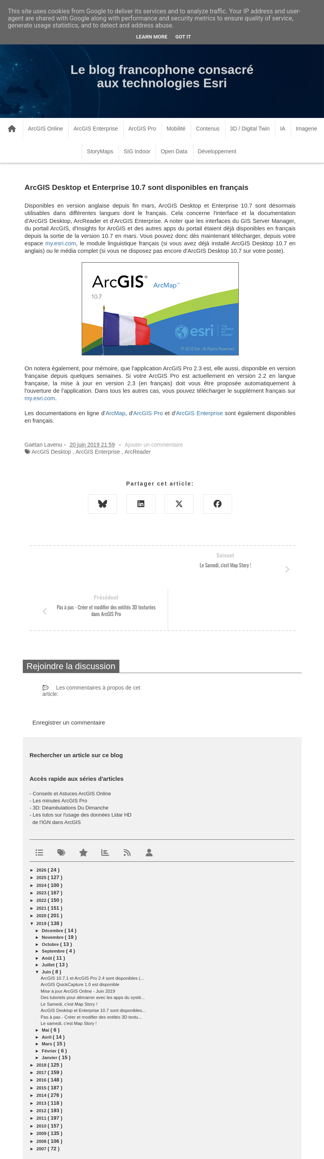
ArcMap (116, 413)
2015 (42, 1045)
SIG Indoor (137, 151)
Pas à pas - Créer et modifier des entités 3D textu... (91, 975)
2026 (42, 828)
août (47, 916)
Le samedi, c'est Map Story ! (69, 981)
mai (46, 988)
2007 (42, 1106)
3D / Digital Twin (250, 128)
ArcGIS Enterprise (95, 128)
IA (282, 128)
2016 (42, 1038)
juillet (49, 922)
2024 (42, 843)
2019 (42, 881)
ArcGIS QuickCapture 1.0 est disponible (80, 942)
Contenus (208, 128)
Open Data (174, 151)
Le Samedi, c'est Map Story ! (69, 962)
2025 (42, 835)
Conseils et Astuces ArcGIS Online (72, 751)
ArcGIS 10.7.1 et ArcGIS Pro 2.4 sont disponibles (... (92, 936)
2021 (42, 866)
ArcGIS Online (45, 128)
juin (47, 929)
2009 (42, 1091)
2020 (42, 873)
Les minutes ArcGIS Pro (60, 759)
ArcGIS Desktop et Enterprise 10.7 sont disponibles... (93, 968)
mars (47, 1001)
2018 (42, 1023)
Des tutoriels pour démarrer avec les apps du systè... (93, 955)
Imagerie (306, 128)
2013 (42, 1061)
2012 (42, 1068)
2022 (42, 858)
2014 (42, 1053)
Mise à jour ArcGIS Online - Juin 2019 (78, 949)
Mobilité (176, 128)
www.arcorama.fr (76, 1143)
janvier (50, 1015)
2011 (42, 1076)
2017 (42, 1030)
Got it (183, 37)
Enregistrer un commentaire (69, 680)
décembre (53, 888)
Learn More (152, 37)
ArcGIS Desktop (51, 452)
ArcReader (137, 452)
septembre (54, 909)
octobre (51, 902)
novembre (53, 895)
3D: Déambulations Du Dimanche (70, 766)
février (50, 1008)
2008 (42, 1099)
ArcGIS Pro (142, 128)
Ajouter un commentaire (153, 445)
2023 (42, 850)
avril (47, 995)
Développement (217, 151)
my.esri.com (61, 243)
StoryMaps (100, 151)
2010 (42, 1084)
